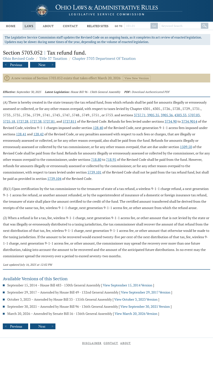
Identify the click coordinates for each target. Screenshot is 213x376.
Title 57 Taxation (53, 58)
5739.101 (95, 172)
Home (10, 26)
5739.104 (54, 178)
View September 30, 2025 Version (145, 306)
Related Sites (97, 26)
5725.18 (9, 121)
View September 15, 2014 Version (127, 285)
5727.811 (69, 121)
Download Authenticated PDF (151, 92)
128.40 (98, 127)
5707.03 (194, 115)
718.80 (96, 159)
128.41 (21, 134)
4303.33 (180, 115)
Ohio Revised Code (18, 58)
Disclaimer (92, 343)
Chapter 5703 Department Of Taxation (104, 58)
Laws (29, 26)
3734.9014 (189, 121)
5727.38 (36, 121)
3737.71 (140, 115)
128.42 (38, 134)
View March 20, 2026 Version (136, 313)
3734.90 (171, 121)
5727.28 (22, 121)
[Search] (204, 26)
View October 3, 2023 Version (136, 299)
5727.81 (49, 121)
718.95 (111, 159)
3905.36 (167, 115)
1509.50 (186, 147)
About (48, 26)
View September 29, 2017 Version (145, 292)
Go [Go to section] (154, 26)
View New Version (137, 78)
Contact (70, 26)
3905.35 (153, 115)
